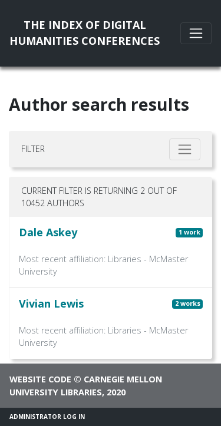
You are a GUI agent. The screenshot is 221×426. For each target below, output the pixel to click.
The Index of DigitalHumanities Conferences (84, 33)
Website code (40, 379)
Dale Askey (48, 232)
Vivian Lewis (51, 303)
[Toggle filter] (184, 149)
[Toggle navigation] (196, 33)
